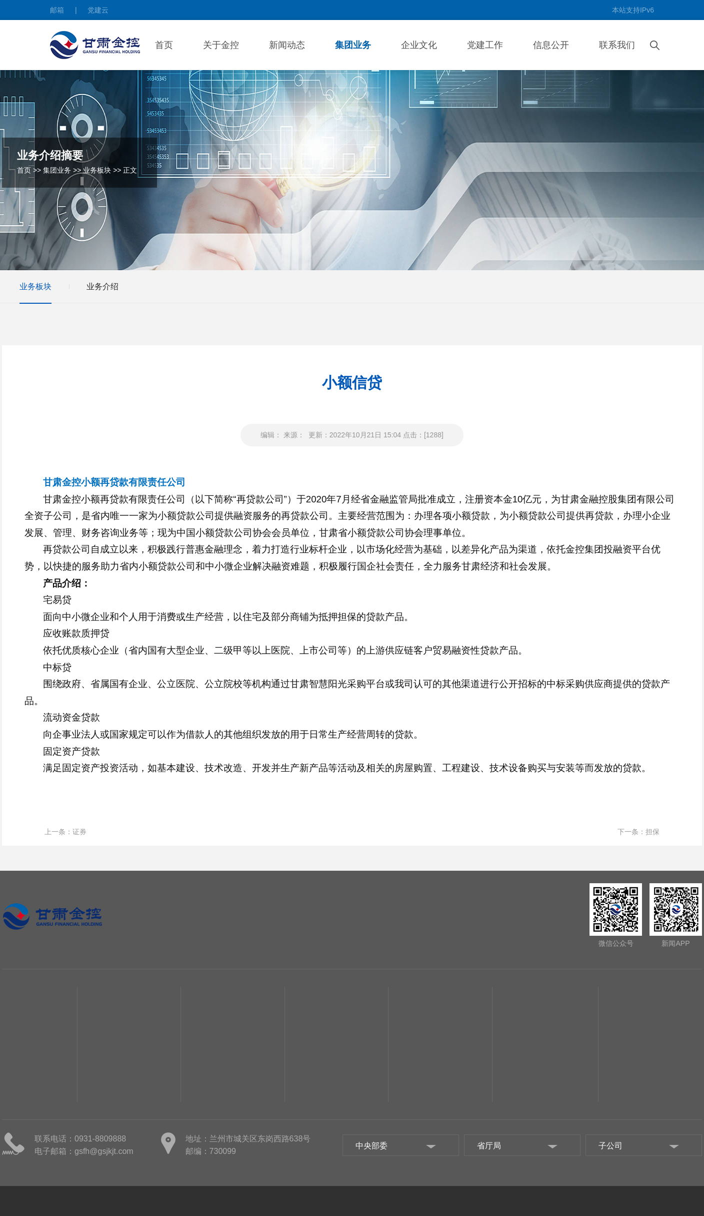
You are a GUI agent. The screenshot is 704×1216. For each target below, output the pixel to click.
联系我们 (617, 45)
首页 (164, 45)
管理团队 (16, 1126)
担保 (653, 832)
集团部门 (16, 1156)
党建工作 (485, 45)
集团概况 (16, 1111)
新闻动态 (287, 45)
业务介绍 (102, 286)
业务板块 (97, 170)
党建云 (98, 10)
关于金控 (221, 45)
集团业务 (353, 45)
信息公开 (551, 45)
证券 (79, 832)
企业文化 (419, 45)
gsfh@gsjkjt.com (104, 1151)
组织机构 (16, 1141)
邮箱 (57, 10)
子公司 (12, 1171)
